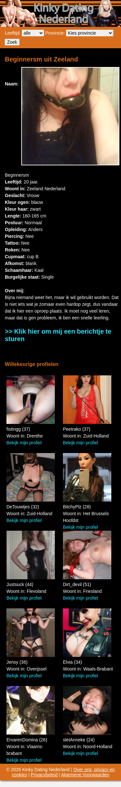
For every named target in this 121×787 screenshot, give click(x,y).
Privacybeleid (44, 774)
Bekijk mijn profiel (24, 442)
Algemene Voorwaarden (85, 774)
